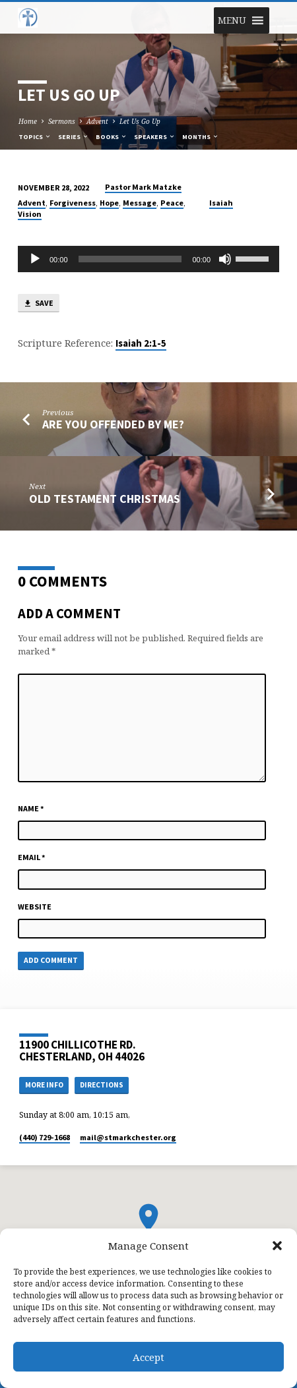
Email (32, 857)
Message (139, 203)
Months (200, 136)
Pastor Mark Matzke (143, 187)
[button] (277, 1245)
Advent (97, 121)
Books (111, 136)
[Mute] (225, 259)
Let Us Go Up (139, 121)
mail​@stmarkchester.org (128, 1137)
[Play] (35, 259)
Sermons (61, 121)
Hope (109, 203)
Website (34, 906)
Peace (171, 203)
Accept (148, 1357)
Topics (34, 136)
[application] (148, 259)
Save (38, 303)
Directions (101, 1084)
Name (31, 808)
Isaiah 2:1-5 (141, 343)
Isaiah (221, 203)
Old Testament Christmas (104, 498)
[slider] (130, 259)
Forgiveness (73, 203)
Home (27, 121)
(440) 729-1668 (44, 1137)
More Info (44, 1084)
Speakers (155, 136)
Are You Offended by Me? (113, 424)
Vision (30, 214)
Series (73, 136)
